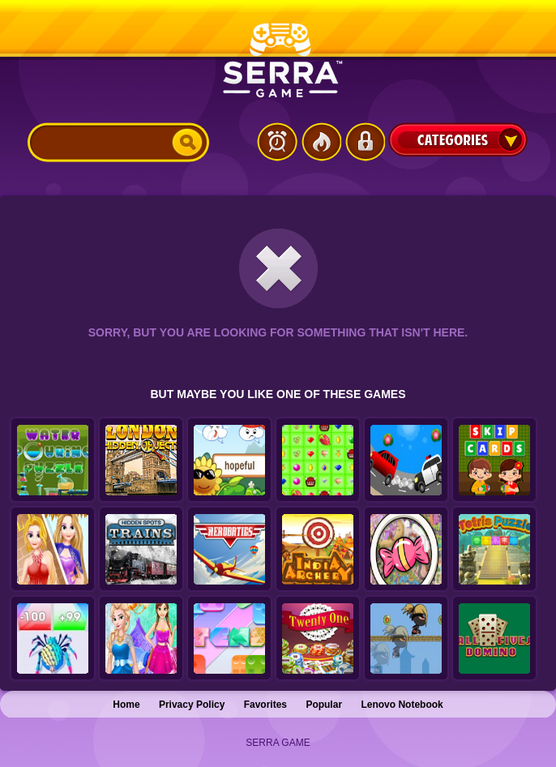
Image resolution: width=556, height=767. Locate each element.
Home (126, 704)
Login (364, 141)
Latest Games (277, 141)
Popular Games (321, 141)
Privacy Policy (192, 704)
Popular (324, 704)
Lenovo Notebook (402, 704)
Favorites (265, 704)
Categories (458, 139)
